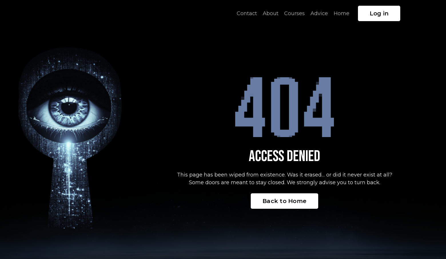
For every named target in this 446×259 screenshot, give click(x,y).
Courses (294, 13)
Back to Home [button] (284, 201)
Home (341, 13)
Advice (319, 13)
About (270, 13)
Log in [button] (379, 13)
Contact (247, 13)
